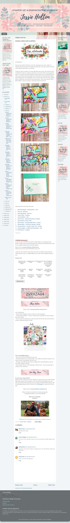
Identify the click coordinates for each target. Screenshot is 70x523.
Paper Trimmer (48, 274)
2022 (5, 96)
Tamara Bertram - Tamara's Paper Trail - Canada (30, 226)
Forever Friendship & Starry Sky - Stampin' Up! (8, 180)
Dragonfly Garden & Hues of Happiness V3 (8, 148)
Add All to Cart (20, 281)
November (7, 101)
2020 (5, 215)
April (6, 205)
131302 (30, 277)
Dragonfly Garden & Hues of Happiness (8, 160)
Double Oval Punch (39, 261)
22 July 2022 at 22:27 (30, 456)
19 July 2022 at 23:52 (30, 428)
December (7, 98)
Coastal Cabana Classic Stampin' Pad (21, 276)
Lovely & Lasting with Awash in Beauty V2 (8, 119)
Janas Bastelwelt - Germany (25, 213)
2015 (5, 225)
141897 (48, 271)
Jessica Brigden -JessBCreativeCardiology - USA (30, 228)
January (7, 211)
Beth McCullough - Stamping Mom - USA (28, 209)
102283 (39, 270)
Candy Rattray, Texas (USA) (24, 220)
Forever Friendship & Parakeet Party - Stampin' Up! (8, 186)
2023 (5, 94)
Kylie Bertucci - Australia (24, 229)
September (8, 106)
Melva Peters (22, 428)
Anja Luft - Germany (23, 211)
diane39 (39, 519)
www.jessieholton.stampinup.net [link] (31, 247)
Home (4, 33)
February (7, 209)
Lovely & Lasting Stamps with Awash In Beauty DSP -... (8, 126)
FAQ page (39, 384)
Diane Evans (22, 456)
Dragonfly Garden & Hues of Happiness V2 (8, 155)
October (7, 104)
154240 (30, 262)
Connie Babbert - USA (23, 217)
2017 (5, 221)
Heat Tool (31, 269)
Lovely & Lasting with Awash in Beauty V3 (8, 114)
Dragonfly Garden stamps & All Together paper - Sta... (8, 134)
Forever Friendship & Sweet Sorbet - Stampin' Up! (8, 174)
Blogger (49, 519)
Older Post (51, 485)
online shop (31, 253)
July (6, 110)
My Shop (4, 503)
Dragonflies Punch (31, 261)
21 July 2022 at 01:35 (31, 447)
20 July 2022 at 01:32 (32, 437)
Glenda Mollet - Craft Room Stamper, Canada (29, 224)
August (7, 108)
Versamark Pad (39, 269)
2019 (5, 217)
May (6, 203)
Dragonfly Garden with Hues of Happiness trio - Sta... (8, 167)
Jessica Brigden (22, 437)
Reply (20, 432)
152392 (48, 275)
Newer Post (19, 485)
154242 (39, 262)
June (6, 201)
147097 (22, 278)
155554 (22, 271)
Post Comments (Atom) (26, 488)
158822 (48, 266)
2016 (5, 223)
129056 (30, 270)
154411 (22, 263)
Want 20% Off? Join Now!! (8, 504)
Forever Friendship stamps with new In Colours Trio (8, 193)
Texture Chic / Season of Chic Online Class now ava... (8, 141)
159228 (39, 277)
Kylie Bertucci (22, 447)
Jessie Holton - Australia (24, 215)
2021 (5, 213)
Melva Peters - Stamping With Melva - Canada (29, 222)
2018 (5, 219)
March (6, 207)
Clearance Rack (6, 501)
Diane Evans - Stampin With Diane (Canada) (29, 218)
